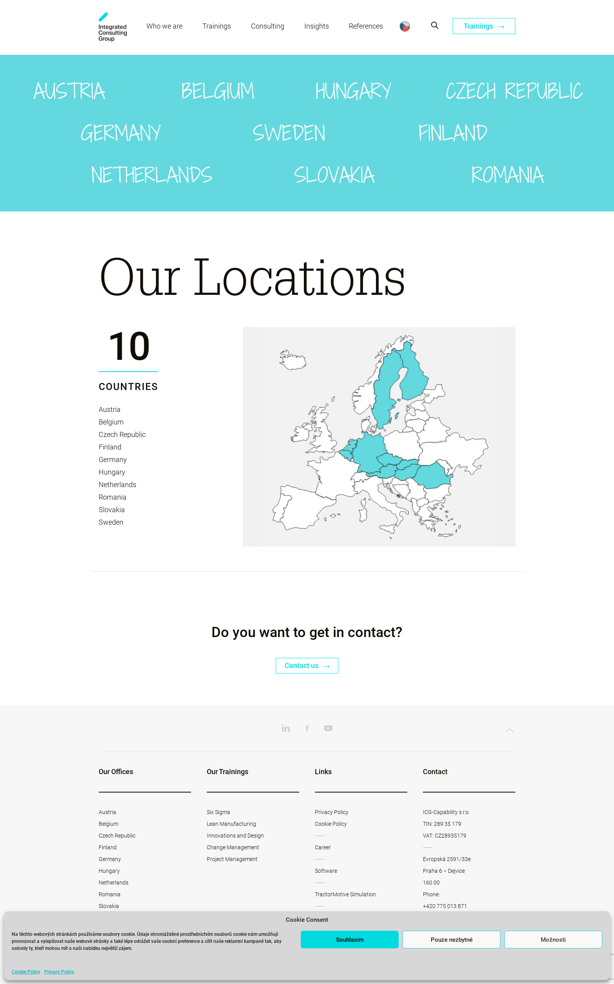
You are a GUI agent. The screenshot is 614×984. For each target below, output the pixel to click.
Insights (317, 26)
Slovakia (112, 510)
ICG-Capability (113, 28)
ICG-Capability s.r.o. (446, 812)
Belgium (111, 422)
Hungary (112, 472)
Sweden (111, 522)
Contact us (307, 666)
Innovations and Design (235, 836)
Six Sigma (218, 812)
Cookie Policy (26, 972)
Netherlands (117, 484)
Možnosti (553, 939)
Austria (110, 409)
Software (326, 871)
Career (323, 848)
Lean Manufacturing (231, 824)
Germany (113, 459)
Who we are (165, 26)
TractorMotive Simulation (345, 895)
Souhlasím (350, 939)
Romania (112, 497)
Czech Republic (122, 434)
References (366, 26)
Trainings (217, 26)
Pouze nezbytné (452, 939)
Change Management (233, 848)
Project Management (232, 859)
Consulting (268, 26)
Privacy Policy (59, 972)
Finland (110, 447)
